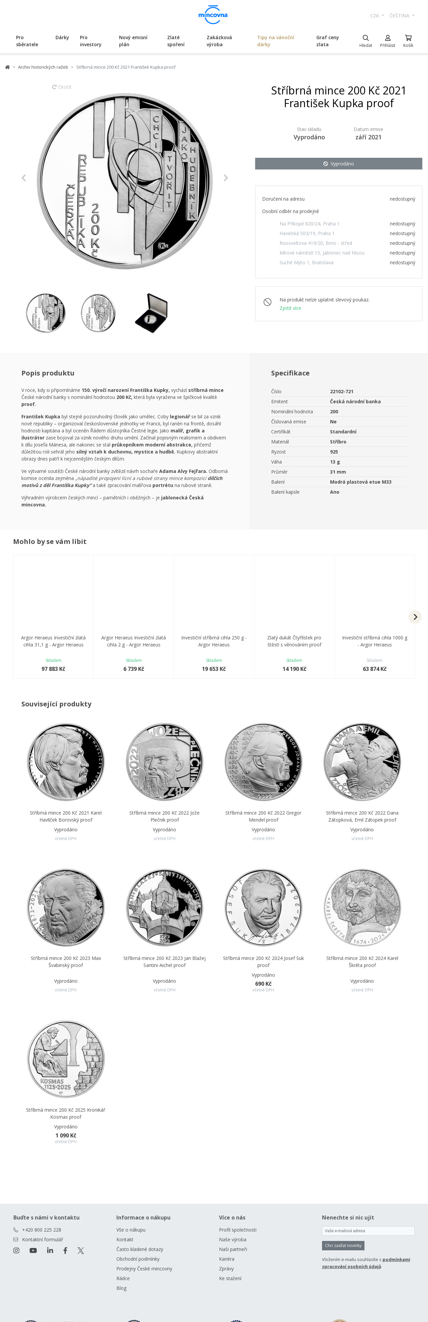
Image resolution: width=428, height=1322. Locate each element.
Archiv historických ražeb (43, 67)
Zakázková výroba (219, 41)
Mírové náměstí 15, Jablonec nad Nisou (322, 253)
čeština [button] (400, 15)
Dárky (62, 37)
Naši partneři (233, 1249)
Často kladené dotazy (139, 1249)
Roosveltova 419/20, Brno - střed (316, 243)
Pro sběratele (27, 41)
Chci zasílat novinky (343, 1245)
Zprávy (226, 1268)
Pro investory (91, 41)
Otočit (62, 90)
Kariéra (226, 1259)
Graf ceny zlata (327, 41)
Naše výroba (232, 1239)
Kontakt (124, 1239)
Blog (121, 1288)
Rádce (123, 1278)
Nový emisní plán (133, 41)
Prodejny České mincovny (144, 1268)
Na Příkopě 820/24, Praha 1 (310, 223)
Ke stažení (230, 1278)
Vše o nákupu (130, 1230)
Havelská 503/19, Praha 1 (307, 233)
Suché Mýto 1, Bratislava (306, 262)
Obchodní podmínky (137, 1259)
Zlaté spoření (176, 41)
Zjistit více (290, 308)
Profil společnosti (237, 1230)
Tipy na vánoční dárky (275, 41)
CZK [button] (375, 15)
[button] (36, 178)
